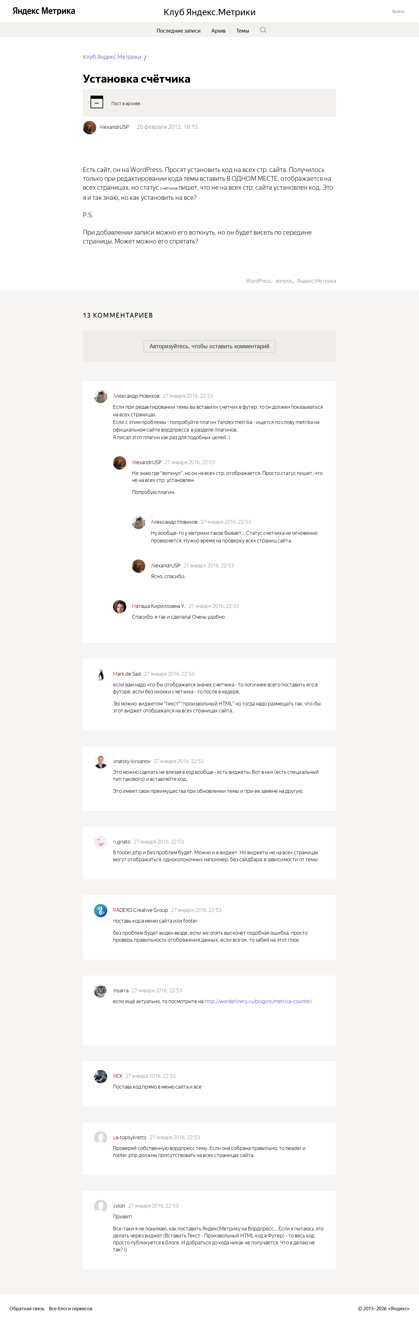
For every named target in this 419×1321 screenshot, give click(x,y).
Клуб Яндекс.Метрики (112, 56)
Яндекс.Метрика (316, 280)
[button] (398, 11)
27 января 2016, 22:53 (188, 395)
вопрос (284, 280)
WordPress (258, 280)
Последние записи (179, 30)
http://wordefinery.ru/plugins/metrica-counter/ (258, 1000)
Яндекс (399, 1308)
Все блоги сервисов (70, 1308)
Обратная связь (26, 1308)
